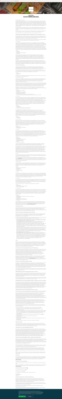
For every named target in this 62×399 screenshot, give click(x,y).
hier (42, 314)
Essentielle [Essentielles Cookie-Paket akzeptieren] (29, 396)
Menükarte (24, 3)
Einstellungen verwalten (33, 393)
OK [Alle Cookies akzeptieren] (22, 396)
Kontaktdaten (34, 3)
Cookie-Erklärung (20, 158)
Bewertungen (29, 3)
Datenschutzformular (32, 258)
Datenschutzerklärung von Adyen (32, 203)
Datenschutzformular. (18, 366)
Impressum (39, 3)
